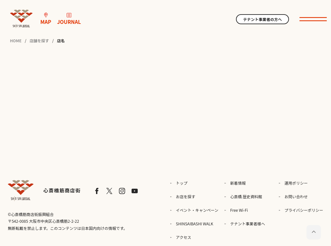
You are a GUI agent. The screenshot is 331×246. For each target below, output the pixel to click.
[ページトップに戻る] (313, 232)
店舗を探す (39, 41)
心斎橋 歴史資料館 (246, 196)
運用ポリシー (296, 183)
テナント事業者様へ (247, 223)
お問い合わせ (296, 196)
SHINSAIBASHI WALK (194, 223)
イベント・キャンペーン (197, 210)
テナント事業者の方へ (262, 19)
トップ (181, 183)
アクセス (183, 237)
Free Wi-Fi (239, 210)
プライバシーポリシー (303, 210)
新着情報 (238, 183)
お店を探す (185, 196)
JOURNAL (69, 19)
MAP (45, 19)
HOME (16, 41)
